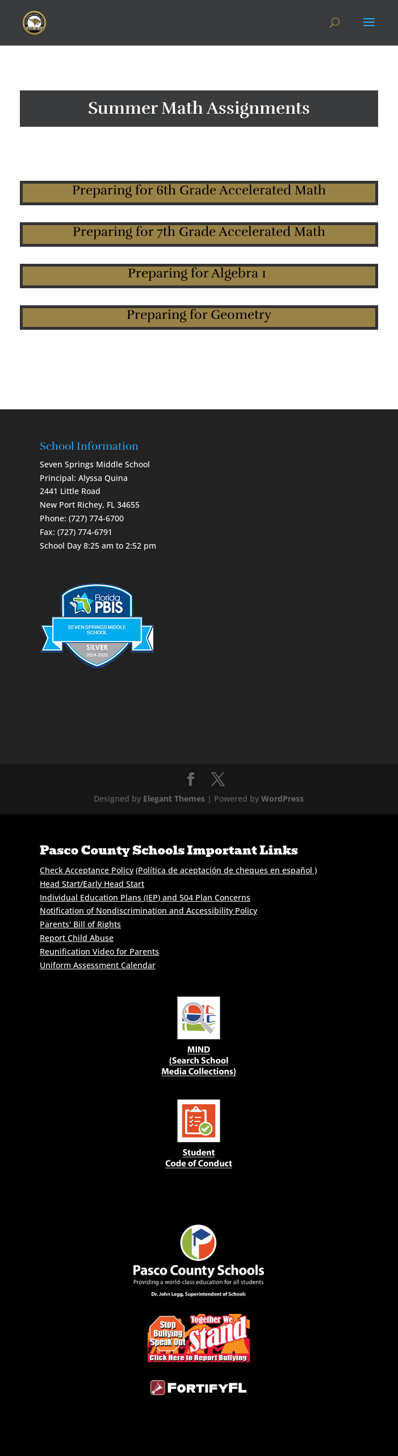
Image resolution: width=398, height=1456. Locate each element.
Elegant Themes (174, 798)
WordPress (282, 798)
